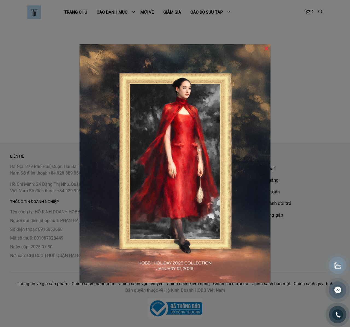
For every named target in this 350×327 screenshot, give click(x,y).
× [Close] (266, 48)
